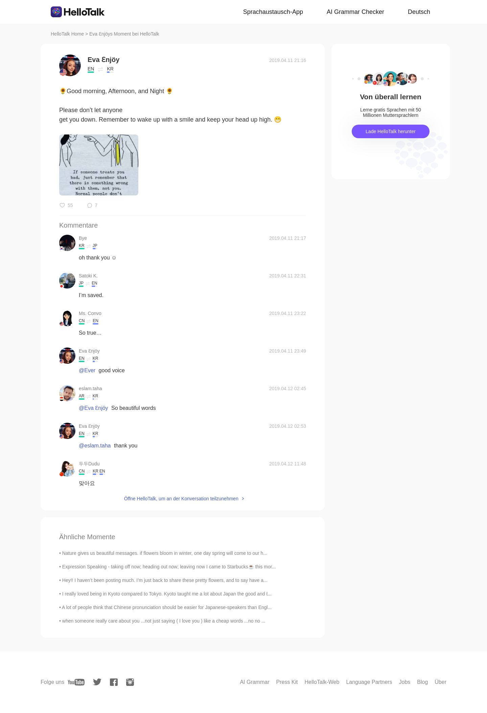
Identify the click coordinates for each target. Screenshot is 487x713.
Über (440, 682)
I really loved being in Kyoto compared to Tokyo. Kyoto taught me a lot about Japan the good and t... (167, 593)
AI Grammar (254, 682)
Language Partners (369, 682)
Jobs (404, 682)
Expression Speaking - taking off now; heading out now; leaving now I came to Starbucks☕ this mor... (169, 566)
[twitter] (97, 682)
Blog (422, 682)
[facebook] (114, 682)
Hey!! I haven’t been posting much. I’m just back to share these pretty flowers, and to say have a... (165, 580)
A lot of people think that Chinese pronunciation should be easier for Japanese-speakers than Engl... (167, 607)
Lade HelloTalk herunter (391, 131)
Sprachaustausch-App (273, 11)
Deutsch (419, 11)
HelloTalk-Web (322, 682)
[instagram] (130, 682)
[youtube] (76, 682)
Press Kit (287, 682)
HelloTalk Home (67, 34)
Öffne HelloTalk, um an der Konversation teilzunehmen (181, 498)
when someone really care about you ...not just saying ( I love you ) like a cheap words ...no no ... (163, 621)
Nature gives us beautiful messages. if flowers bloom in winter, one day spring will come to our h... (164, 553)
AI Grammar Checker (355, 11)
